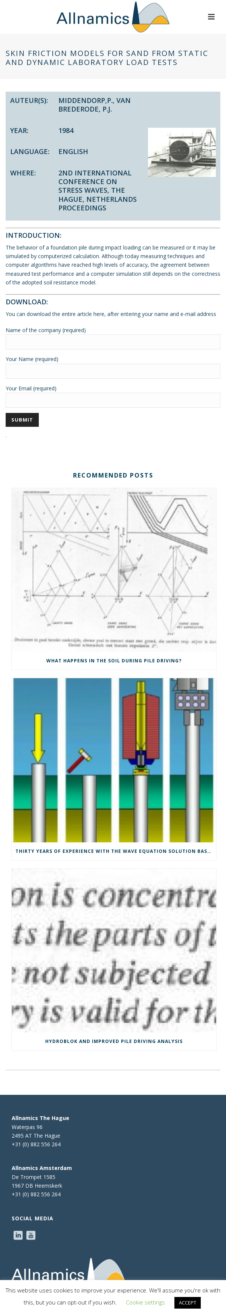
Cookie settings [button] (145, 1302)
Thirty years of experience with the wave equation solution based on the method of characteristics (115, 851)
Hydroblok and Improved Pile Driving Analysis (114, 1041)
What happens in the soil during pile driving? (114, 661)
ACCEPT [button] (187, 1302)
